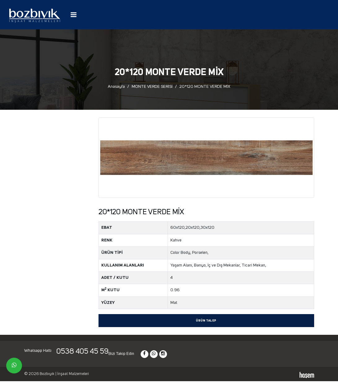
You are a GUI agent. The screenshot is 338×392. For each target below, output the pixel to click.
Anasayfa (116, 86)
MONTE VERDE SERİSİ (152, 86)
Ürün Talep (206, 320)
